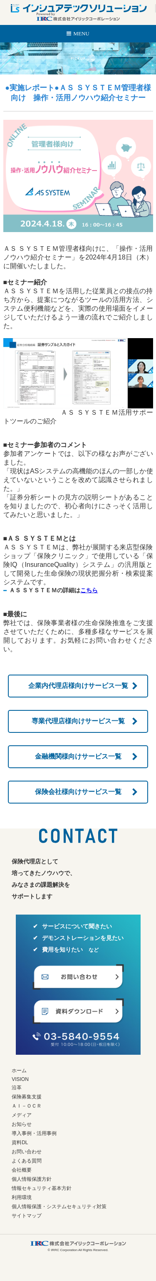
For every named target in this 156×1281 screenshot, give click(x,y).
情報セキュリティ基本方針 (42, 1188)
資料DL (20, 1142)
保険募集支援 (27, 1097)
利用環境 (22, 1197)
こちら (89, 590)
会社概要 (22, 1170)
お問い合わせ (27, 1152)
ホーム (19, 1070)
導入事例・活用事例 (34, 1133)
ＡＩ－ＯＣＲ (27, 1106)
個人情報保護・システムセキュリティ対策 (59, 1206)
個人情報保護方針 (32, 1179)
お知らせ (22, 1124)
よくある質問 (27, 1161)
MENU (81, 33)
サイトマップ (27, 1216)
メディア (22, 1115)
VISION (20, 1079)
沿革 (17, 1088)
